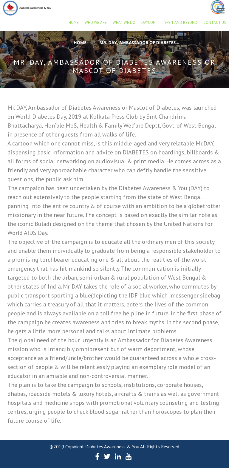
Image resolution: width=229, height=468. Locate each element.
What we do (124, 22)
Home (74, 22)
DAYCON (148, 22)
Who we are (96, 22)
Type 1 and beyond (179, 22)
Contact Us (214, 22)
